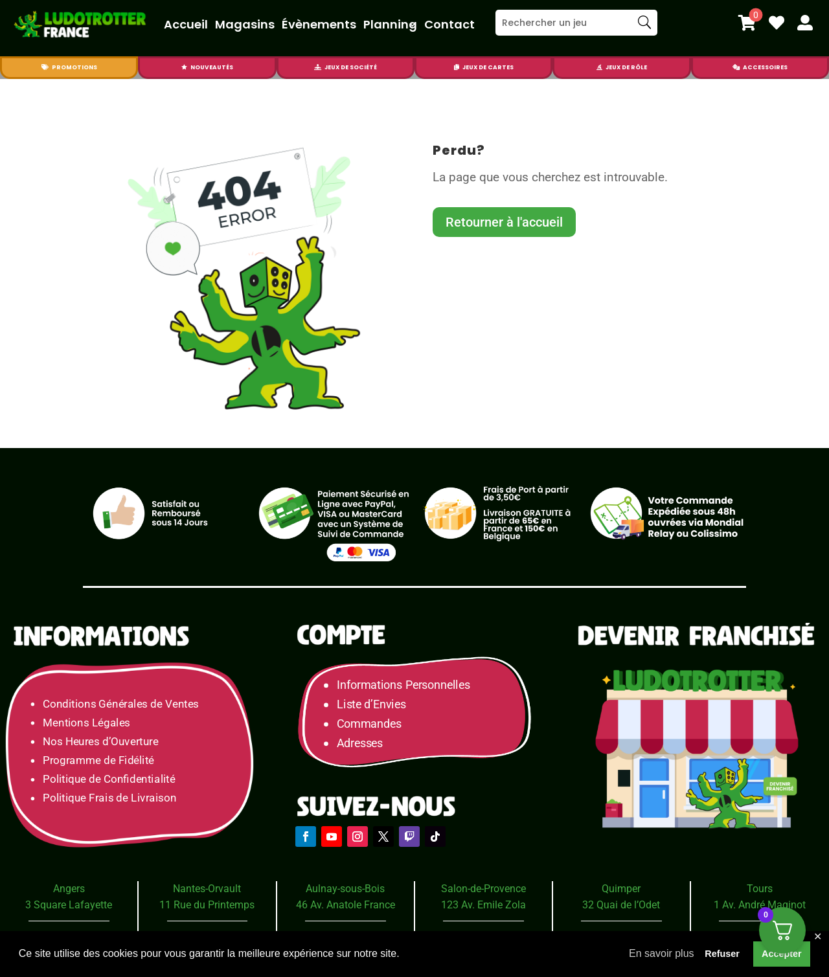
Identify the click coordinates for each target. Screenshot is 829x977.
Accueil (186, 24)
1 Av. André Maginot (760, 905)
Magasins (245, 24)
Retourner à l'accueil (504, 222)
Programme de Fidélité (98, 760)
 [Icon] (456, 67)
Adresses (360, 743)
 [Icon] (747, 22)
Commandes (369, 723)
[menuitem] (747, 22)
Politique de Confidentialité (109, 779)
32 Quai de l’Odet (621, 905)
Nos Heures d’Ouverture (100, 741)
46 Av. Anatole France (345, 905)
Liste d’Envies (375, 705)
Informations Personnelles (403, 685)
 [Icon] (317, 67)
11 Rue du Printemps (207, 905)
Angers (69, 888)
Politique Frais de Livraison (109, 798)
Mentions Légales (86, 722)
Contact (449, 24)
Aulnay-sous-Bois (345, 888)
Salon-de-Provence (483, 888)
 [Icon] (184, 67)
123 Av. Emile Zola (483, 905)
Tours (760, 888)
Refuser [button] (722, 954)
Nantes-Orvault (207, 888)
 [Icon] (776, 22)
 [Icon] (805, 22)
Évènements (319, 24)
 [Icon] (736, 67)
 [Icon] (45, 67)
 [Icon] (599, 67)
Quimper (621, 888)
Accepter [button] (782, 954)
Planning (390, 24)
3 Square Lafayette (68, 905)
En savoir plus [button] (661, 953)
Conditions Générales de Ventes (121, 703)
